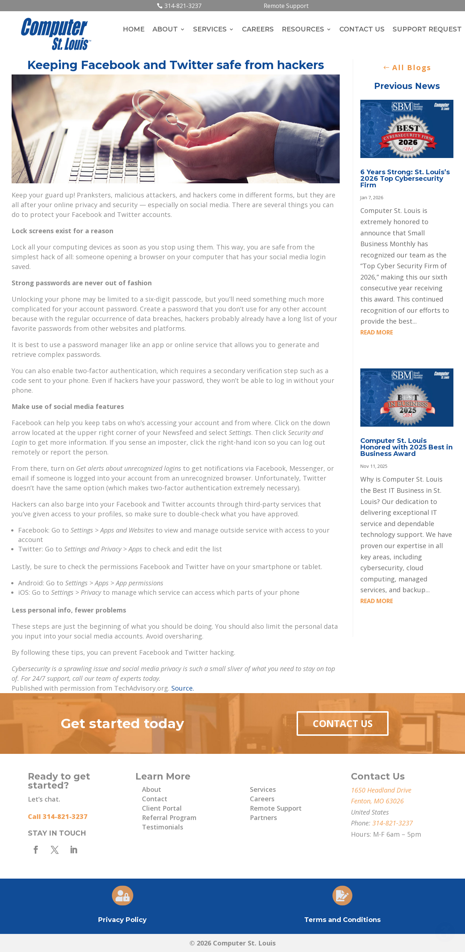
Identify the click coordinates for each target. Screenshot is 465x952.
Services (210, 30)
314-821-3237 (182, 6)
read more (376, 332)
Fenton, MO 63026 (377, 801)
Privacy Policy (122, 920)
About (165, 30)
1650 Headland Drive (381, 790)
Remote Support (286, 6)
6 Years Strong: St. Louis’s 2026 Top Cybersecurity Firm (405, 178)
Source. (182, 688)
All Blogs (411, 67)
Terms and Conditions (342, 920)
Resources (303, 30)
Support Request (427, 30)
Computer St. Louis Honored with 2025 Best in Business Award (406, 447)
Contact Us (362, 30)
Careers (258, 30)
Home (133, 30)
